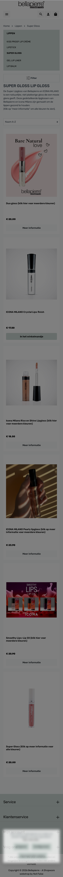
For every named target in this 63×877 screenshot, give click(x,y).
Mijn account (14, 832)
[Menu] (6, 14)
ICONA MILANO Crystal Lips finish (25, 312)
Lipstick (11, 47)
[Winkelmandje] (55, 14)
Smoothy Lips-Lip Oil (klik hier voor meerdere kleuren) (26, 639)
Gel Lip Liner (14, 60)
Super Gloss (14, 53)
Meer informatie (32, 228)
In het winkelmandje (31, 336)
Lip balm (11, 66)
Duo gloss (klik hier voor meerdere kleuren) (30, 203)
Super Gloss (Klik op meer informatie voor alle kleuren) (29, 748)
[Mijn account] (48, 14)
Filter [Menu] (31, 77)
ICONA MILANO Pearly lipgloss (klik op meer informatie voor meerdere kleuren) (30, 531)
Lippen (11, 33)
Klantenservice (15, 817)
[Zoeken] (40, 14)
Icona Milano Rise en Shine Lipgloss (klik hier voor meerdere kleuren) (31, 422)
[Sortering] (31, 121)
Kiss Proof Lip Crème (19, 41)
